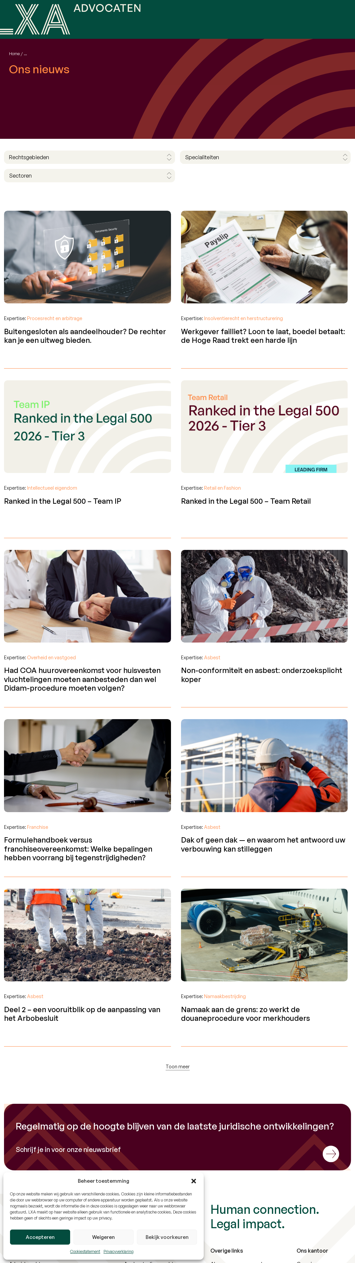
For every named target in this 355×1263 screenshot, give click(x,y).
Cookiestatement (85, 1251)
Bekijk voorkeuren (167, 1237)
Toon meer (178, 1066)
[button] (193, 1181)
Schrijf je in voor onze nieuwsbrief (68, 1150)
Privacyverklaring (119, 1251)
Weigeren (103, 1237)
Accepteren (40, 1237)
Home (14, 53)
